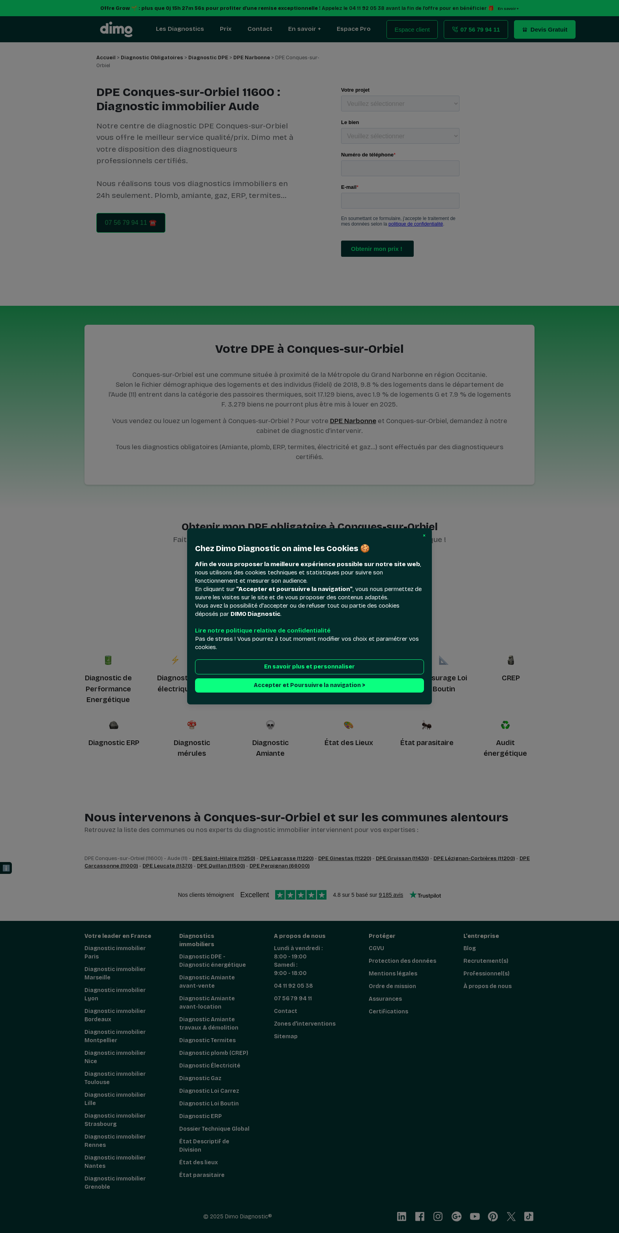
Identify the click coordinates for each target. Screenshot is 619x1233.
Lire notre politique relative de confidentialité (262, 630)
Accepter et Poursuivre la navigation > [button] (309, 685)
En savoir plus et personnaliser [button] (309, 667)
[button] (424, 535)
